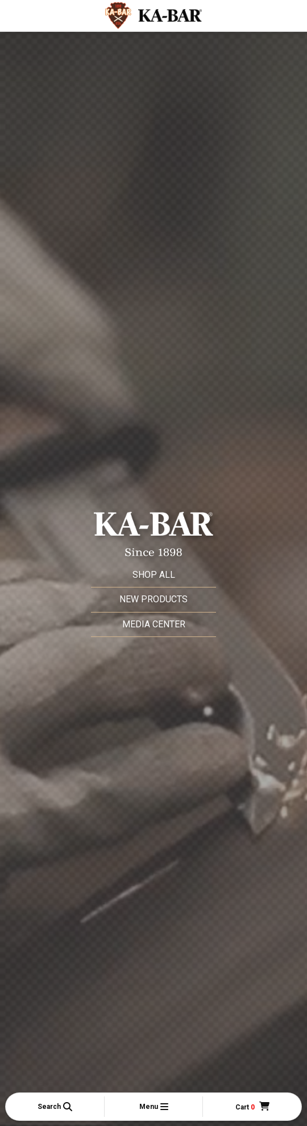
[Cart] (252, 1107)
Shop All (153, 574)
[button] (55, 1106)
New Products (153, 599)
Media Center (153, 624)
